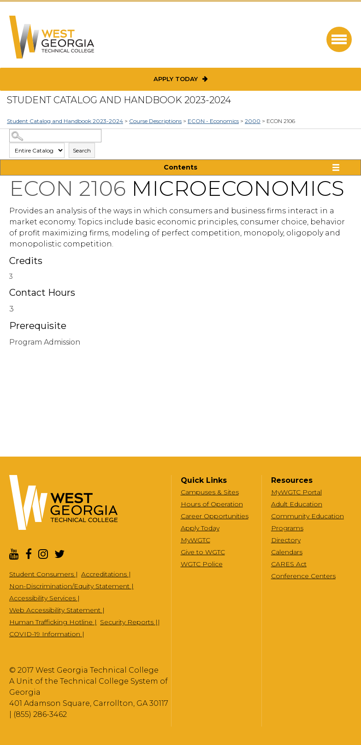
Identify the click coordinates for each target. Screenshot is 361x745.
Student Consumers (42, 574)
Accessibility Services (43, 598)
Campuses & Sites (210, 492)
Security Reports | (129, 622)
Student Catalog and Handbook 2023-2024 (65, 120)
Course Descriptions (155, 120)
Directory (286, 540)
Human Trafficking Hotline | (53, 622)
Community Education (307, 516)
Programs (287, 528)
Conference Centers (303, 576)
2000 (252, 120)
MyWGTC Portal (296, 492)
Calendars (286, 552)
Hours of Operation (212, 504)
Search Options (180, 142)
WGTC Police (202, 564)
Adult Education (296, 504)
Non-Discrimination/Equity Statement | (71, 586)
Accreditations (105, 574)
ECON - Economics (213, 120)
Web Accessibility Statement (55, 610)
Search (82, 150)
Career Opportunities (215, 516)
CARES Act (289, 564)
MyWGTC (195, 540)
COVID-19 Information (45, 634)
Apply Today (176, 78)
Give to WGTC (203, 552)
